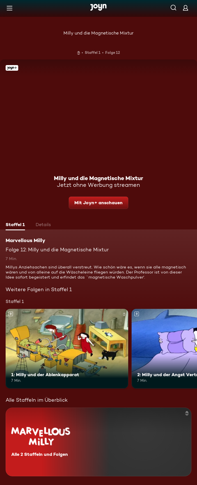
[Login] (185, 8)
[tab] (15, 225)
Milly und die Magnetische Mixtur (98, 33)
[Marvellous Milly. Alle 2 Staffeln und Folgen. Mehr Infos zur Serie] (98, 442)
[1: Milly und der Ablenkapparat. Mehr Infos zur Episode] (67, 349)
